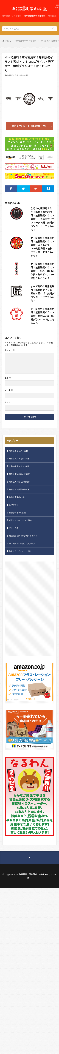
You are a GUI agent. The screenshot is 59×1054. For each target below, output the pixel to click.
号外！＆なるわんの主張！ (20, 551)
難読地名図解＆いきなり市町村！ (23, 536)
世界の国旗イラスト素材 (19, 466)
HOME (8, 41)
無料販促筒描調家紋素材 (19, 489)
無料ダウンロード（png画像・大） (29, 126)
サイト (7, 402)
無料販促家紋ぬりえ (17, 497)
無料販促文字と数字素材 (34, 16)
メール (9, 390)
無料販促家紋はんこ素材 (19, 474)
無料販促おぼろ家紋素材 (19, 482)
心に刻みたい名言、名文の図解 (22, 543)
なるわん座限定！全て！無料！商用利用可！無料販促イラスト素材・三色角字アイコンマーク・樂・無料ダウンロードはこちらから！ (42, 219)
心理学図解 (13, 505)
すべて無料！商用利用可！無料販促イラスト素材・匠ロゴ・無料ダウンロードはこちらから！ (42, 293)
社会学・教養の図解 (17, 513)
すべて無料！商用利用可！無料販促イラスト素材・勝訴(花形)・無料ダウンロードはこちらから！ (42, 316)
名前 (8, 378)
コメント (10, 350)
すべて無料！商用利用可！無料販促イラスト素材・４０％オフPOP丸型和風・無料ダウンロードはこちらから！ (42, 247)
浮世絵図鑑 (13, 528)
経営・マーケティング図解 (20, 520)
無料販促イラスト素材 (11, 16)
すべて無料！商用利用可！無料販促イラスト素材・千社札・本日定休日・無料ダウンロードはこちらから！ (42, 271)
